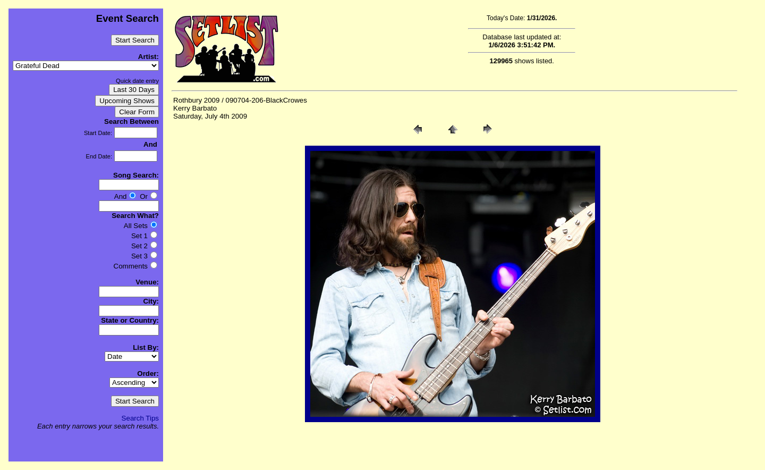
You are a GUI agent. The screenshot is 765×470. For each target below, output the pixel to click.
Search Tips (140, 418)
